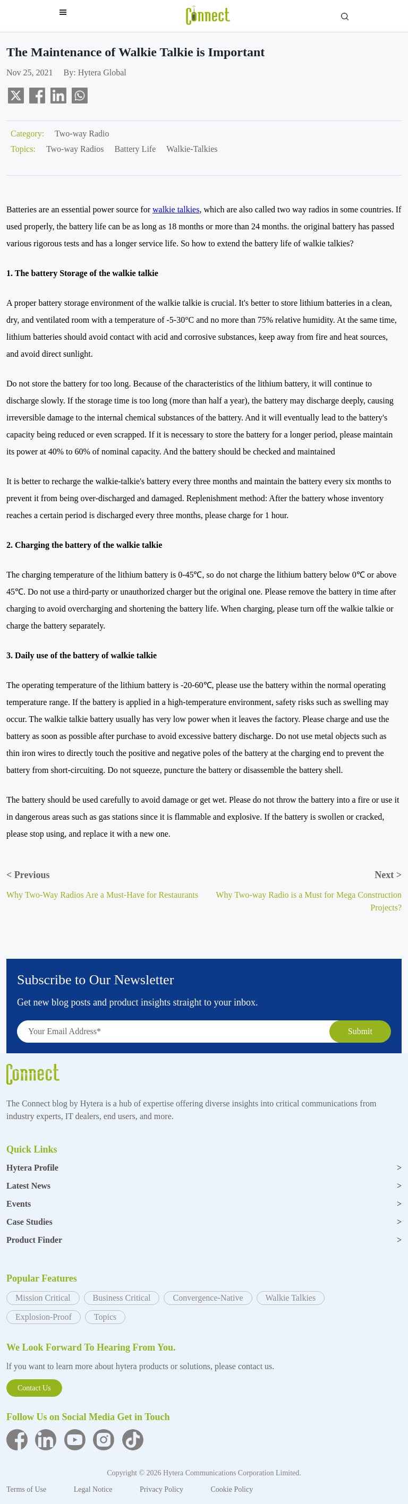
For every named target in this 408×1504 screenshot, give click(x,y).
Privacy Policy (162, 1489)
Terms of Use (27, 1489)
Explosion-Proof (43, 1316)
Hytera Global (102, 72)
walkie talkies (175, 209)
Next (388, 875)
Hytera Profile (204, 1168)
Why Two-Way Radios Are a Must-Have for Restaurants (102, 894)
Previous (27, 875)
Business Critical (122, 1297)
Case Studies (204, 1222)
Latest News (204, 1186)
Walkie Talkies (291, 1297)
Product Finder (204, 1240)
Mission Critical (43, 1297)
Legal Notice (94, 1489)
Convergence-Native (208, 1297)
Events (204, 1204)
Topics (105, 1316)
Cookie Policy (231, 1489)
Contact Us (34, 1388)
